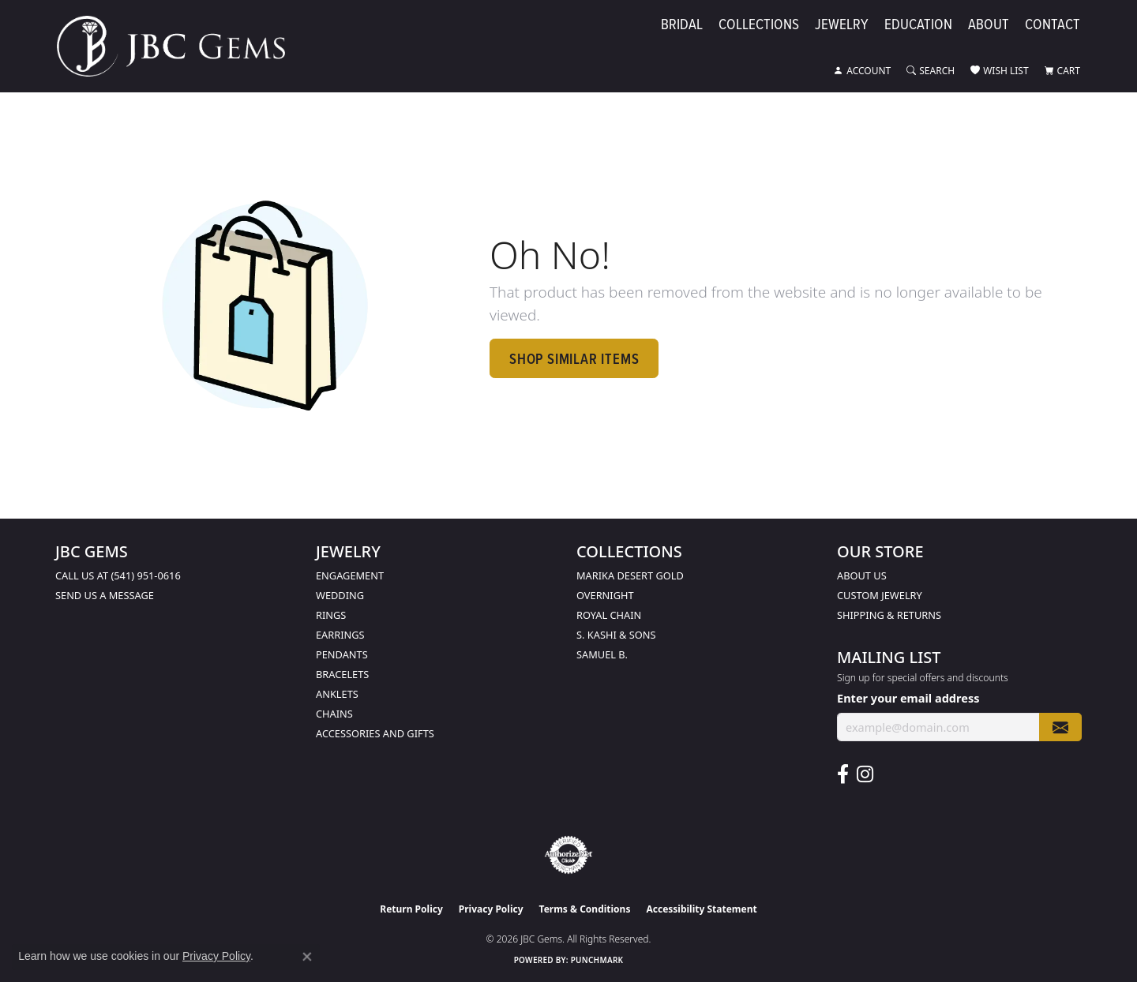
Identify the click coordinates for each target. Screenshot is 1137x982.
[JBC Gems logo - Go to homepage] (179, 46)
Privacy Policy (491, 909)
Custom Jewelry (879, 595)
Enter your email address (908, 698)
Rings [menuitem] (331, 615)
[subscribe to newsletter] (1060, 727)
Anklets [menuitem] (337, 694)
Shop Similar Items (574, 358)
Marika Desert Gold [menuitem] (630, 575)
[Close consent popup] (307, 956)
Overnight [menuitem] (605, 595)
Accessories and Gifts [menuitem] (375, 733)
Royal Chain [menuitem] (608, 615)
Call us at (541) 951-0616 (118, 575)
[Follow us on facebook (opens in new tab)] (843, 774)
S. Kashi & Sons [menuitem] (616, 635)
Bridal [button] (682, 25)
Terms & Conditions (585, 909)
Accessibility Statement (701, 909)
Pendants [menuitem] (342, 654)
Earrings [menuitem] (340, 635)
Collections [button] (759, 25)
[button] (862, 71)
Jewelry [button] (842, 25)
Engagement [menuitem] (350, 575)
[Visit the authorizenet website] (568, 855)
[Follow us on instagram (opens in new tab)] (865, 774)
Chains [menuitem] (334, 714)
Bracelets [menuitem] (342, 674)
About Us (862, 575)
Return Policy (411, 909)
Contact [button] (1052, 25)
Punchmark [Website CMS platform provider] (597, 959)
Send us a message (104, 595)
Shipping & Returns (889, 615)
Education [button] (918, 25)
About (988, 25)
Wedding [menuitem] (340, 595)
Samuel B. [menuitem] (602, 654)
